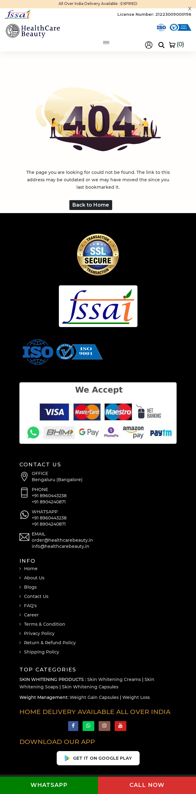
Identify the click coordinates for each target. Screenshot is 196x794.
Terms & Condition (44, 624)
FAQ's (30, 605)
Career (31, 615)
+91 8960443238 (49, 495)
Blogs (30, 587)
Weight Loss (136, 697)
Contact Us (36, 596)
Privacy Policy (39, 633)
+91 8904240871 (49, 502)
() (176, 44)
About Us (34, 578)
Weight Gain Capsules (94, 697)
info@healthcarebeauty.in (60, 546)
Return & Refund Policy (50, 642)
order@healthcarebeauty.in (62, 540)
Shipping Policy (41, 652)
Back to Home (90, 205)
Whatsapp (49, 785)
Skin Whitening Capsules (90, 687)
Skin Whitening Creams (114, 679)
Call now (147, 785)
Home (31, 568)
